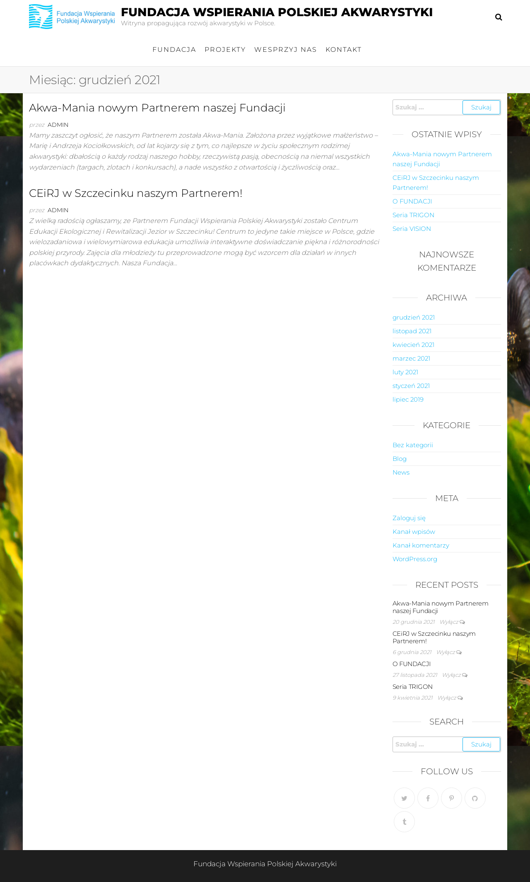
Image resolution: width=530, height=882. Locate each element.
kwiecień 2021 (413, 345)
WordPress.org (415, 559)
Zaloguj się (409, 518)
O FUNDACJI (412, 201)
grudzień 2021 (414, 317)
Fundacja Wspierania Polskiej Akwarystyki (277, 12)
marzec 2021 (411, 358)
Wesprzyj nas (285, 49)
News (401, 472)
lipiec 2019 (408, 399)
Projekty (225, 49)
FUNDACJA (174, 49)
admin (58, 124)
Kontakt (343, 49)
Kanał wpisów (414, 532)
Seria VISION (412, 229)
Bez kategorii (413, 445)
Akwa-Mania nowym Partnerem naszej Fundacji (157, 107)
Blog (400, 459)
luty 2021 (405, 372)
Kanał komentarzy (421, 545)
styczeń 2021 (411, 386)
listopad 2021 (412, 331)
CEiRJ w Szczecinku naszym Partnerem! (136, 193)
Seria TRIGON (413, 215)
